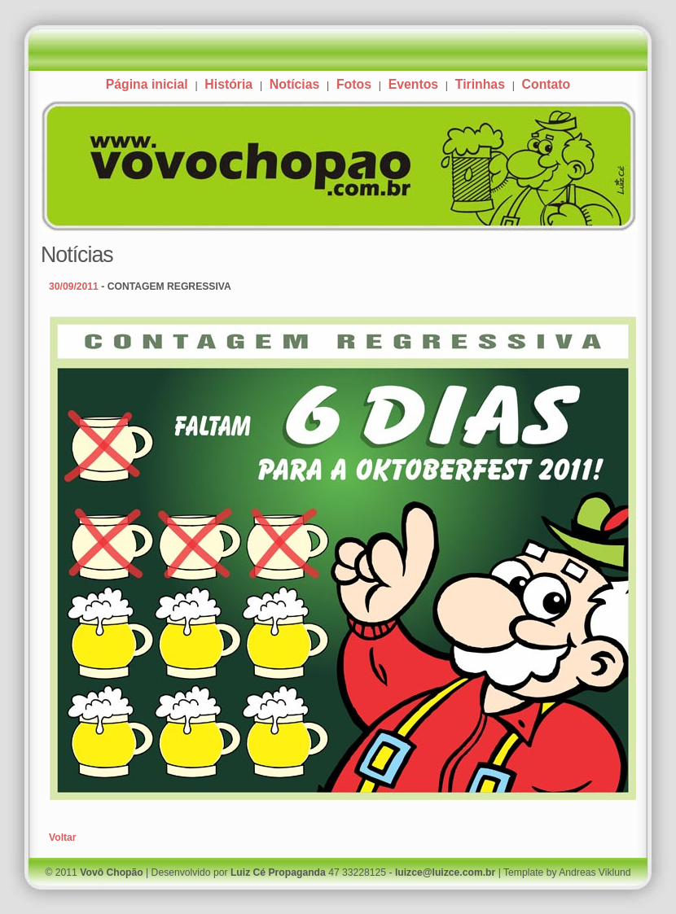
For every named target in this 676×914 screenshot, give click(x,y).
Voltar (63, 837)
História (228, 84)
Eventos (413, 84)
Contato (546, 84)
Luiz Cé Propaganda (278, 872)
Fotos (353, 84)
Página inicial (147, 84)
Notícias (294, 84)
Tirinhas (480, 84)
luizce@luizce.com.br (445, 872)
